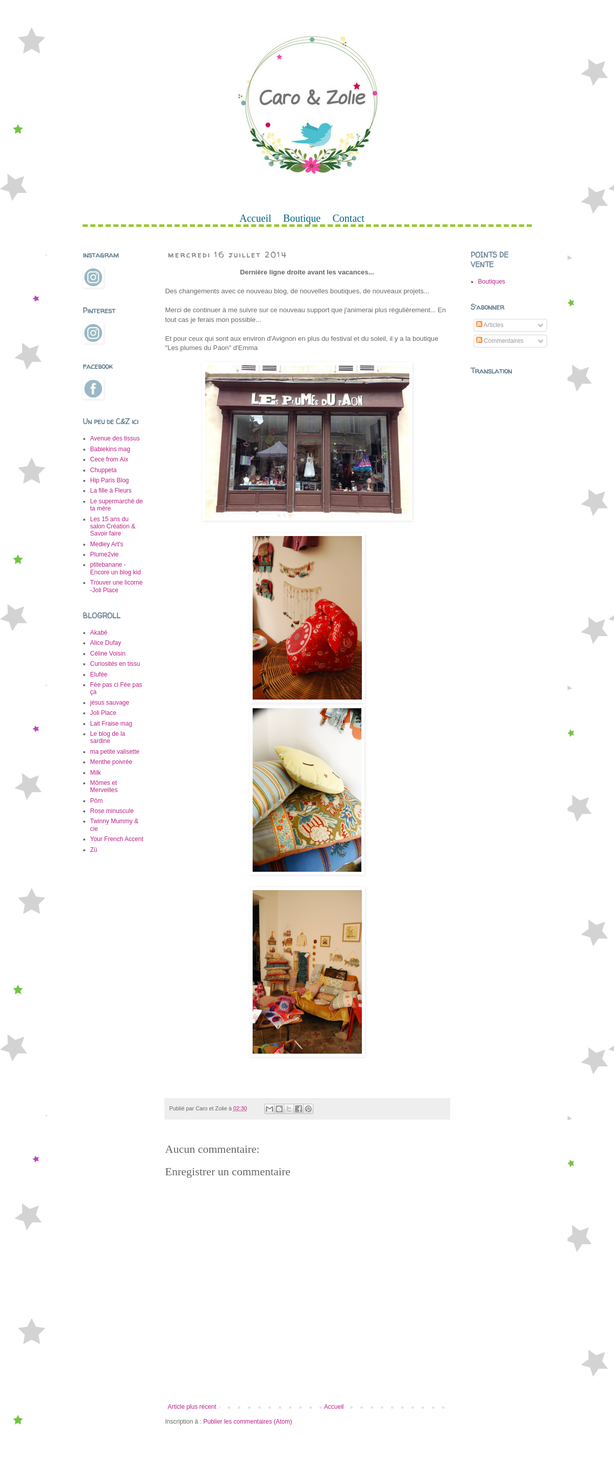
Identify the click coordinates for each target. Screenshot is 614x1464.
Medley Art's (107, 544)
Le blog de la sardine (108, 737)
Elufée (99, 674)
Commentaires (500, 340)
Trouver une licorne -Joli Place (116, 586)
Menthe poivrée (111, 761)
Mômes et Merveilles (104, 786)
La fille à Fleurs (111, 490)
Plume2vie (104, 554)
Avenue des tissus (115, 438)
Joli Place (103, 712)
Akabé (99, 632)
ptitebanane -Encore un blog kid (115, 568)
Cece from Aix (109, 459)
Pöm (96, 800)
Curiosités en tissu (115, 663)
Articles (490, 325)
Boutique (302, 218)
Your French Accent (116, 839)
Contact (348, 218)
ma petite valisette (115, 751)
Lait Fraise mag (111, 723)
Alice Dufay (105, 642)
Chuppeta (103, 470)
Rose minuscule (112, 811)
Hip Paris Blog (109, 480)
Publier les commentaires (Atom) (247, 1421)
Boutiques (491, 281)
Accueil (255, 218)
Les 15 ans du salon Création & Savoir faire (113, 527)
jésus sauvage (110, 702)
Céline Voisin (108, 653)
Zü (93, 849)
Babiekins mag (110, 449)
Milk (95, 772)
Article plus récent (192, 1406)
